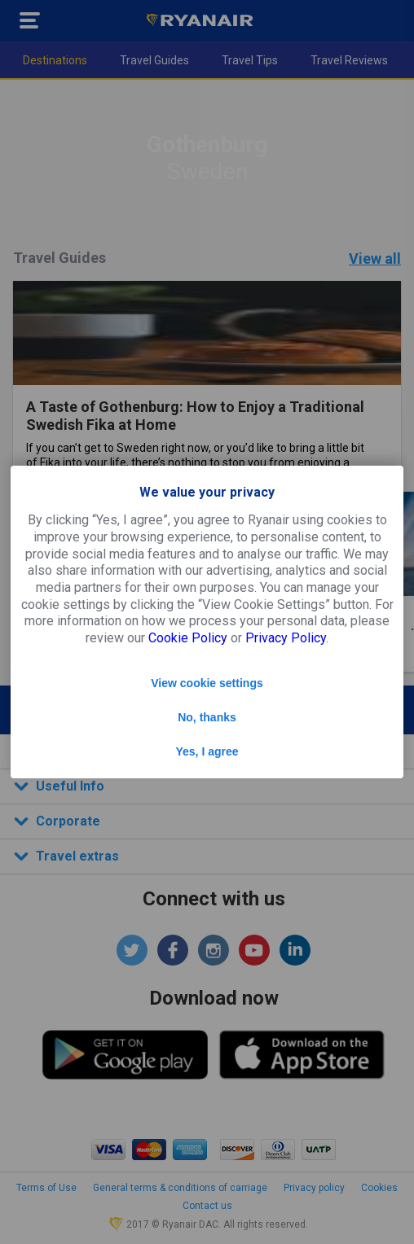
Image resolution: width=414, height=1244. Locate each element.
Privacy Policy (285, 638)
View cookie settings (206, 683)
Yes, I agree (206, 751)
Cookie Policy (187, 638)
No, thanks (207, 717)
